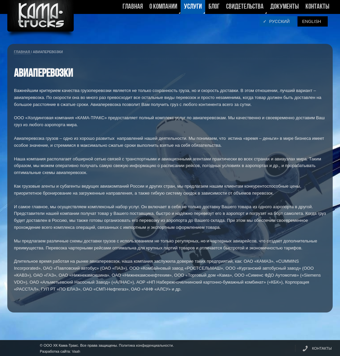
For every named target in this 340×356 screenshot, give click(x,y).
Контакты (317, 6)
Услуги (193, 8)
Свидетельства (245, 8)
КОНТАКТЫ (322, 348)
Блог (214, 6)
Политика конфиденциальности (146, 345)
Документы (284, 6)
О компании (163, 8)
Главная (133, 6)
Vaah (76, 351)
